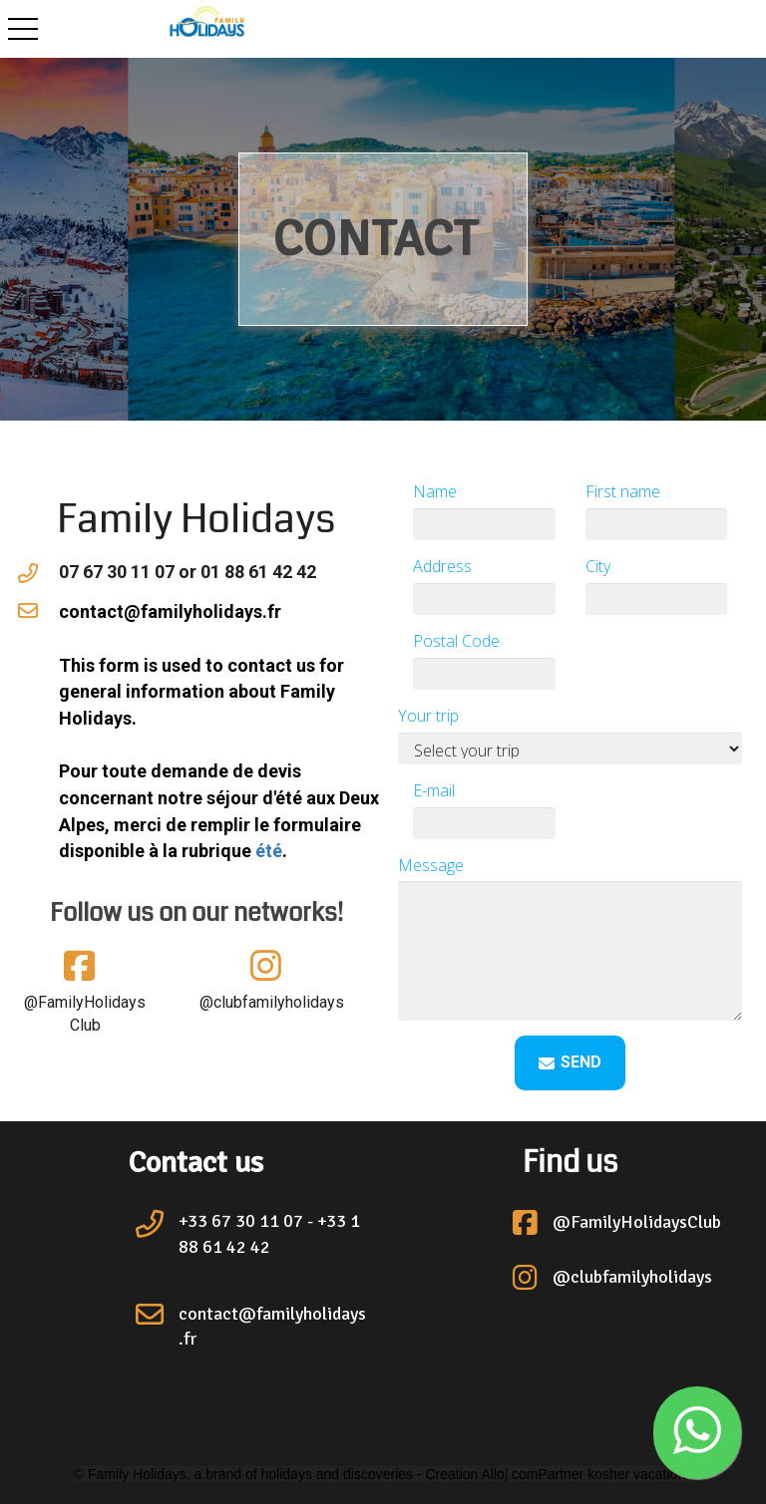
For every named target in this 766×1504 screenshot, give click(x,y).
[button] (697, 1432)
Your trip (428, 716)
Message (431, 865)
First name (622, 491)
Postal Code (456, 641)
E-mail (434, 790)
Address (442, 566)
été (268, 850)
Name (435, 491)
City (597, 566)
